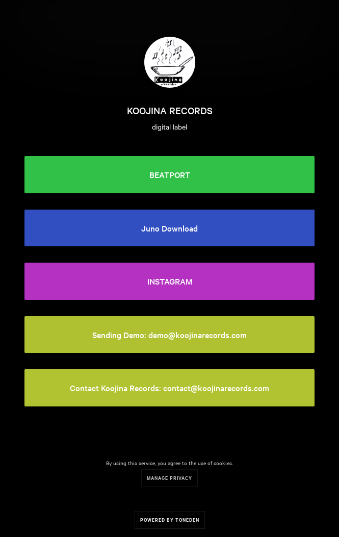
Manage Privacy (169, 477)
